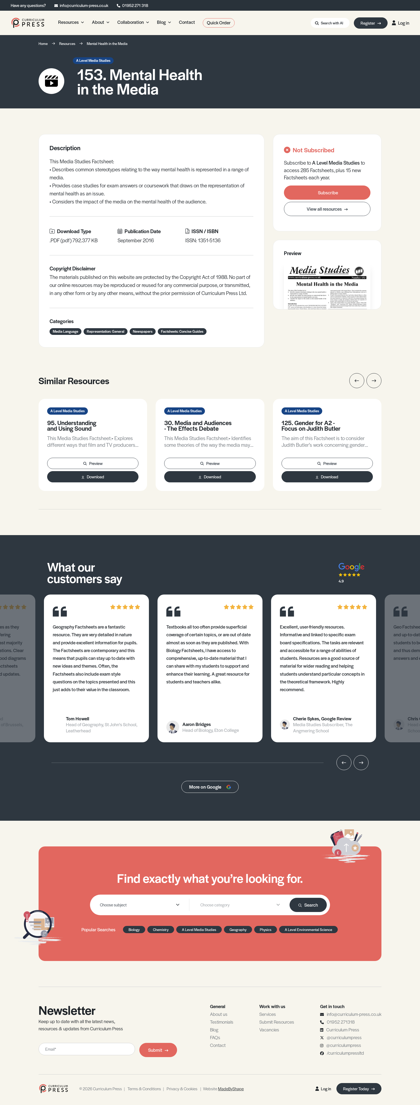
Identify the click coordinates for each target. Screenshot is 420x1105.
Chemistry (160, 929)
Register (371, 23)
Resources (67, 43)
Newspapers (142, 331)
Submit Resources (276, 1022)
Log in (400, 23)
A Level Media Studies (93, 60)
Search (308, 905)
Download (93, 476)
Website (223, 1088)
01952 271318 (341, 1022)
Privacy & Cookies (182, 1088)
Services (267, 1014)
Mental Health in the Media (107, 43)
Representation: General (105, 331)
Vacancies (269, 1029)
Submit (158, 1050)
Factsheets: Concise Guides (182, 331)
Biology (134, 929)
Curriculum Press (342, 1029)
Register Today (359, 1088)
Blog (214, 1029)
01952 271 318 (135, 5)
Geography (238, 929)
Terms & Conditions (144, 1088)
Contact (218, 1045)
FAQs (215, 1037)
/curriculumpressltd (345, 1053)
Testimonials (221, 1022)
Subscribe (328, 192)
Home (43, 43)
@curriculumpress (344, 1037)
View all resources (327, 209)
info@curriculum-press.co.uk (84, 5)
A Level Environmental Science (308, 929)
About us (218, 1014)
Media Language (65, 331)
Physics (265, 929)
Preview (93, 463)
